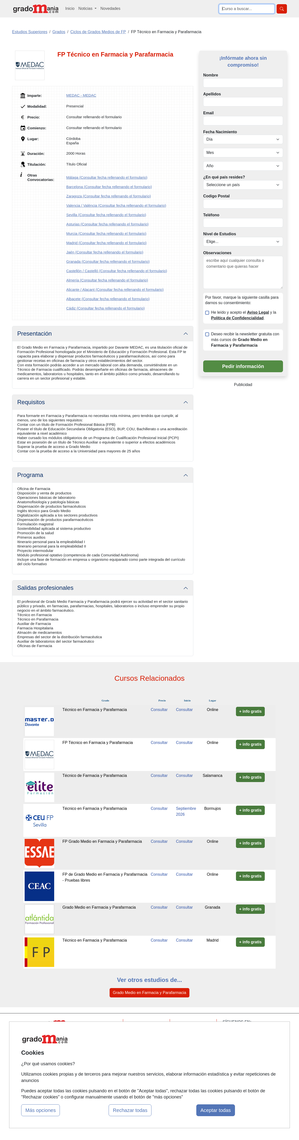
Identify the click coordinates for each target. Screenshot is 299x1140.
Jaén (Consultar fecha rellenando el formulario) (104, 252)
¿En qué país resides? (224, 177)
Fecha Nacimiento (220, 132)
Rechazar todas (130, 1110)
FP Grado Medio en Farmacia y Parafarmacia (102, 841)
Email (208, 113)
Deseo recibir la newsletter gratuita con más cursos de (245, 339)
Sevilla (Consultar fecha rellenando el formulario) (106, 215)
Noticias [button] (85, 8)
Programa (30, 475)
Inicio (69, 8)
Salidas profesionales (45, 587)
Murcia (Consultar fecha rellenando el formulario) (106, 233)
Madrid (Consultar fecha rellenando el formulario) (106, 243)
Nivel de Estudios (219, 234)
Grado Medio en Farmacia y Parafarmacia (99, 907)
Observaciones (217, 253)
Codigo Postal (216, 196)
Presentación (34, 333)
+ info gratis (250, 711)
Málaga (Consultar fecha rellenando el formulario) (106, 177)
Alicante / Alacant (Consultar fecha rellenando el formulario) (115, 289)
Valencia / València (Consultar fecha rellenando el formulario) (116, 205)
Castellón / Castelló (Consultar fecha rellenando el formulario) (116, 271)
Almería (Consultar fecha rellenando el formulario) (107, 280)
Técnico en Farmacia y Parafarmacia (95, 710)
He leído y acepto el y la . (243, 315)
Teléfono (211, 215)
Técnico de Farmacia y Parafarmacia (95, 775)
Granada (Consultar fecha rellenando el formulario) (108, 261)
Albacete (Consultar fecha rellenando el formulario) (108, 299)
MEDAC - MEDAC (81, 95)
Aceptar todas (215, 1110)
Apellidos (212, 94)
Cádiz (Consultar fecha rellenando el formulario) (105, 308)
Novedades (110, 8)
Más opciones (40, 1110)
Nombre (210, 75)
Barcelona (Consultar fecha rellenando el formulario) (109, 187)
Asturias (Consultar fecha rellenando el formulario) (107, 224)
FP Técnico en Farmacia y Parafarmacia (98, 742)
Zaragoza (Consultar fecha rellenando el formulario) (108, 196)
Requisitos (31, 402)
